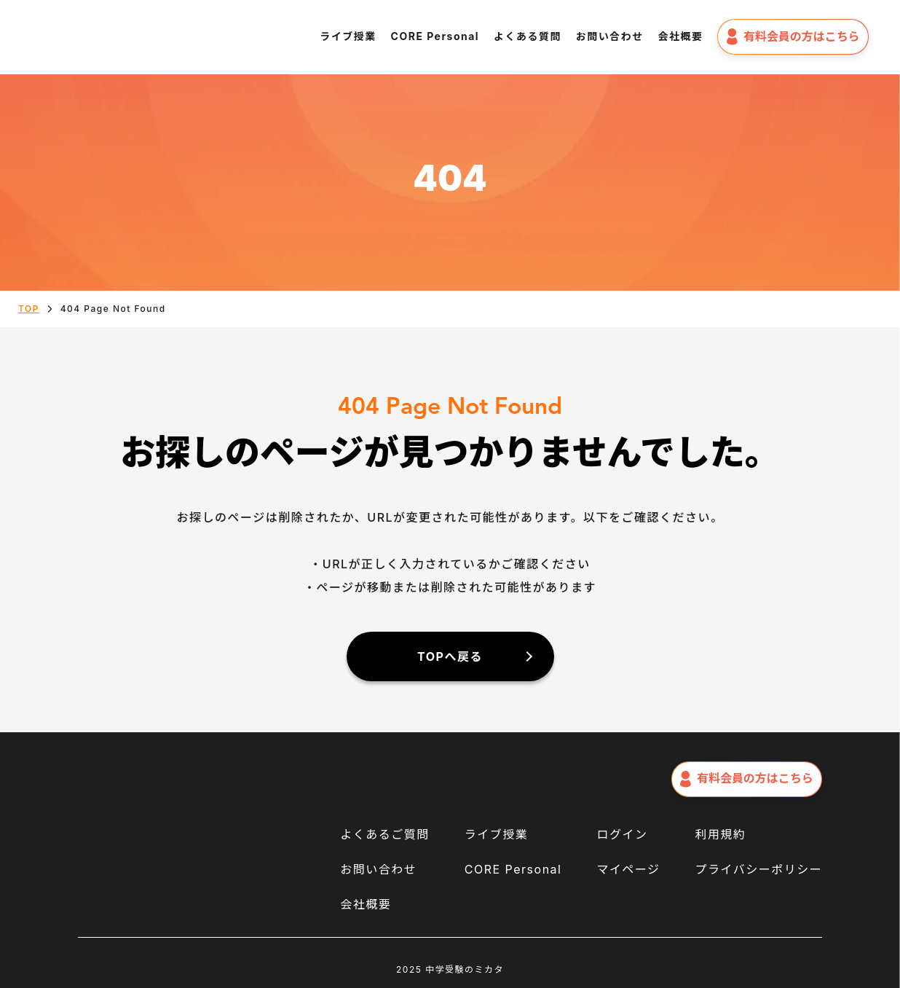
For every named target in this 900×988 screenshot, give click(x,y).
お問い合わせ (610, 36)
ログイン (621, 834)
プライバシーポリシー (758, 869)
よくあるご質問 (385, 834)
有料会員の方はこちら (793, 36)
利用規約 (720, 834)
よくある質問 (527, 36)
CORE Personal (435, 36)
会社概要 (680, 36)
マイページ (628, 869)
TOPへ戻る (450, 656)
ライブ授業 (348, 36)
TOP (28, 308)
